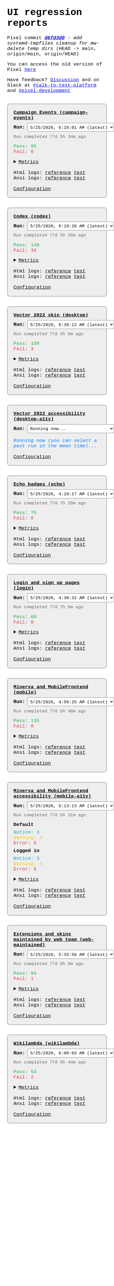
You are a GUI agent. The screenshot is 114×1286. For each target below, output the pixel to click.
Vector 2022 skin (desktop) (51, 355)
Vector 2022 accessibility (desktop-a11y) (49, 468)
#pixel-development (44, 105)
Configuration (32, 216)
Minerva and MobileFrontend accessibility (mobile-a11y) (52, 889)
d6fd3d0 (55, 43)
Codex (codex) (32, 245)
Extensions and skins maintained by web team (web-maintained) (54, 1055)
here (30, 80)
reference (58, 197)
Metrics (29, 184)
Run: (19, 145)
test (79, 197)
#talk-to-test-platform (64, 98)
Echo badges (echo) (39, 543)
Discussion (64, 92)
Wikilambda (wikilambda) (47, 1171)
